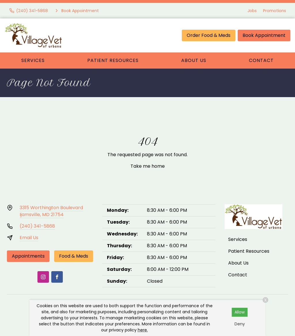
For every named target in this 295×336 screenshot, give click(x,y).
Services (33, 60)
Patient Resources (113, 60)
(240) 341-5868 (37, 226)
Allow (240, 312)
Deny (240, 324)
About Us (193, 60)
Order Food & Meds (208, 35)
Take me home (148, 166)
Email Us (29, 237)
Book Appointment (264, 35)
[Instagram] (43, 277)
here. (143, 330)
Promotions (274, 11)
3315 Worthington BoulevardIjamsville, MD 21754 (51, 211)
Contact (261, 60)
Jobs (252, 11)
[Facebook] (57, 277)
